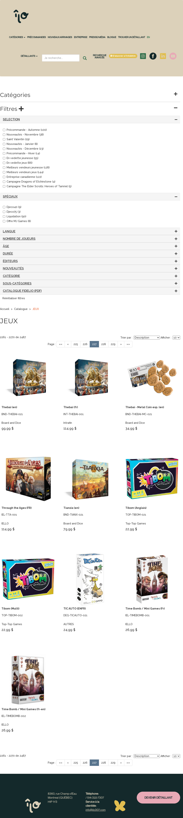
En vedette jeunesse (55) (20, 158)
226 (85, 344)
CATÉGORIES (17, 37)
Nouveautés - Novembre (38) (23, 134)
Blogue (111, 37)
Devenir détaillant (158, 797)
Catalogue (21, 308)
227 (94, 344)
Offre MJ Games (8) (17, 221)
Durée (8, 253)
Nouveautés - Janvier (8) (20, 143)
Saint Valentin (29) (16, 139)
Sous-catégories (17, 283)
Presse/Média (97, 37)
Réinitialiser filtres (13, 298)
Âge (6, 246)
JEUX (35, 308)
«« (60, 344)
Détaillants (29, 56)
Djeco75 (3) (12, 211)
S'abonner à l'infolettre (123, 56)
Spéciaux (10, 196)
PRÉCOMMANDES (36, 37)
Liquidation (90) (14, 216)
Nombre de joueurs (19, 238)
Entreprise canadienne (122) (22, 176)
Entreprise (80, 37)
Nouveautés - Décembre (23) (23, 148)
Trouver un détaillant (131, 37)
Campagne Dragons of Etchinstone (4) (29, 181)
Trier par (125, 337)
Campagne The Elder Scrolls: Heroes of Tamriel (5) (37, 186)
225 (75, 344)
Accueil (4, 308)
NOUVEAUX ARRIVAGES (60, 37)
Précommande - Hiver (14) (21, 153)
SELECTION (11, 119)
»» (128, 344)
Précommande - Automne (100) (25, 129)
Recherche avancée (99, 56)
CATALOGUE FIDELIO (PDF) (22, 291)
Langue (9, 231)
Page (51, 344)
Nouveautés (13, 268)
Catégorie (11, 276)
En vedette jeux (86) (17, 162)
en (148, 37)
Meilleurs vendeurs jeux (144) (23, 172)
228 (103, 344)
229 (113, 344)
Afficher (165, 337)
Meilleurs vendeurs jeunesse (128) (26, 167)
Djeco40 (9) (12, 206)
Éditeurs (10, 261)
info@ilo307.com (96, 809)
